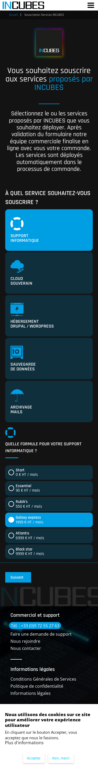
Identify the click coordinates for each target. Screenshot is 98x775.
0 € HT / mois (27, 472)
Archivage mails (21, 402)
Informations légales (30, 693)
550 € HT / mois (29, 504)
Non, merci (61, 758)
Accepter (34, 758)
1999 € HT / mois (29, 520)
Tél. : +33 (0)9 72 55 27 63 (35, 626)
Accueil (13, 15)
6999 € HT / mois (30, 536)
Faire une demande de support (41, 634)
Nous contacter (25, 648)
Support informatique (24, 230)
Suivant (17, 577)
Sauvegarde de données (23, 359)
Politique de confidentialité (36, 686)
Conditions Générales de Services (43, 679)
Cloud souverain (21, 273)
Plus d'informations (24, 743)
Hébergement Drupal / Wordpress (32, 316)
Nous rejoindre (25, 641)
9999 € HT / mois (30, 552)
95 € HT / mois (28, 488)
